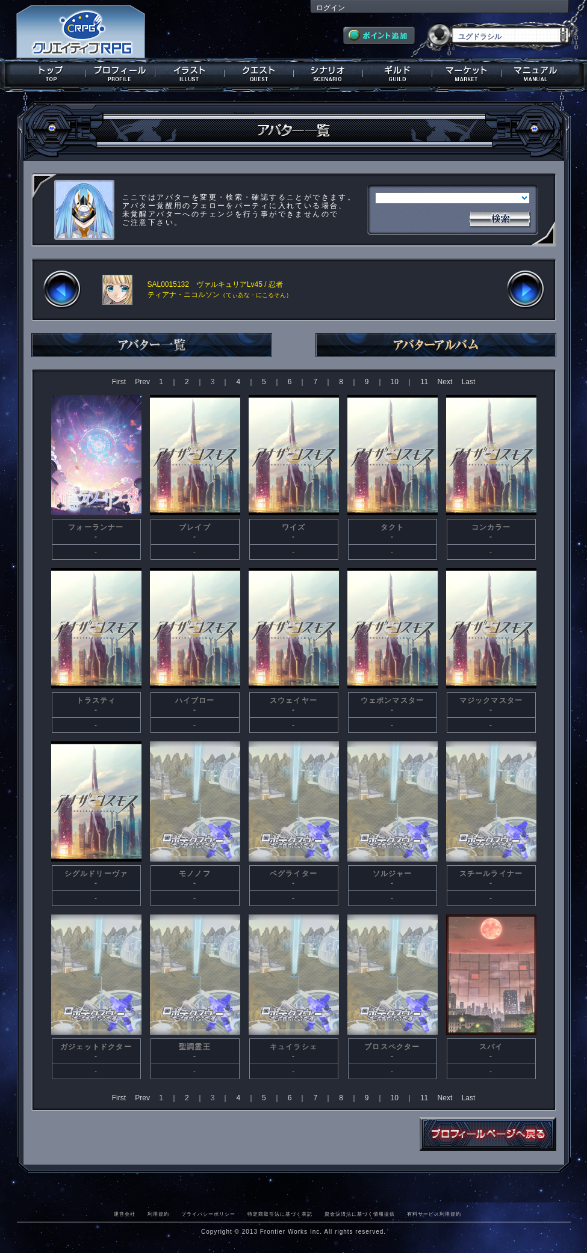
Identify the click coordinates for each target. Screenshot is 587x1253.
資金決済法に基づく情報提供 (360, 1214)
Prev (142, 382)
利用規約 (158, 1214)
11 (424, 382)
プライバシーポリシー (208, 1214)
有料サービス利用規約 (434, 1214)
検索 (500, 217)
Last (469, 382)
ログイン (330, 8)
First (119, 382)
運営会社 (124, 1214)
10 (395, 382)
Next (445, 382)
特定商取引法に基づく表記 (279, 1214)
